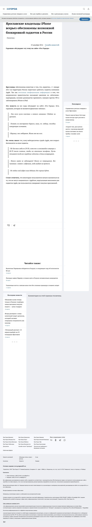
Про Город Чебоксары (8, 444)
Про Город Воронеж (8, 437)
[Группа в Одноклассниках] (55, 440)
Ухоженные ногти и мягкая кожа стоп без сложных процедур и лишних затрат (32, 286)
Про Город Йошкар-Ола (9, 439)
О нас (36, 457)
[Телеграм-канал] (60, 440)
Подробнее (85, 507)
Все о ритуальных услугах (59, 14)
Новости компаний (8, 457)
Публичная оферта (7, 450)
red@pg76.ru (23, 477)
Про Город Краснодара (39, 444)
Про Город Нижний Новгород (41, 439)
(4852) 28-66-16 (18, 475)
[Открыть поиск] (84, 9)
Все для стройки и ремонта (39, 14)
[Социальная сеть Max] (64, 440)
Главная (37, 461)
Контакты (5, 461)
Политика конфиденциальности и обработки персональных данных (20, 510)
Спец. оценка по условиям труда (11, 503)
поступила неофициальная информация (34, 92)
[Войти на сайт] (88, 9)
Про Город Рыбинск (23, 442)
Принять (85, 19)
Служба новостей (52, 45)
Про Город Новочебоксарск (10, 442)
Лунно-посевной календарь (81, 14)
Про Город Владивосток (25, 444)
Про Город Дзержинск (24, 437)
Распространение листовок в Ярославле (13, 490)
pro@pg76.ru (26, 475)
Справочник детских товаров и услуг (15, 14)
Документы (6, 446)
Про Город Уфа (37, 442)
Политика (10, 38)
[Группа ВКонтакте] (51, 440)
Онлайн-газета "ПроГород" (25, 446)
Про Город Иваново (39, 437)
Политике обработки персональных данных (63, 18)
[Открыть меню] (4, 9)
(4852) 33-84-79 (15, 477)
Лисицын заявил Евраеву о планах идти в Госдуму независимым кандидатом (32, 279)
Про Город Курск (23, 439)
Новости (21, 461)
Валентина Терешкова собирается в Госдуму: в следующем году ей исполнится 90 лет (32, 271)
